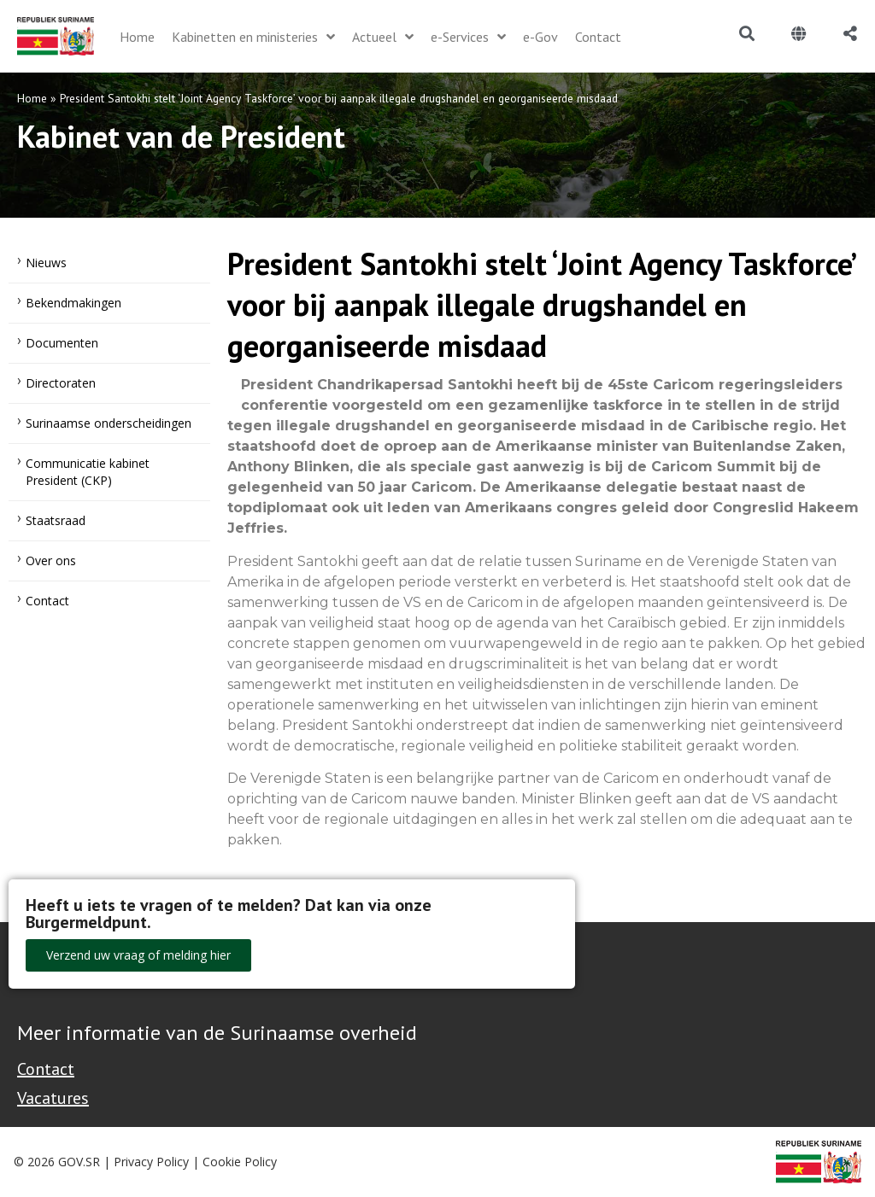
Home (32, 98)
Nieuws (46, 262)
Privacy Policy (151, 1161)
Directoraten (61, 383)
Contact (47, 601)
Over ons (51, 560)
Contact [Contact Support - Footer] (45, 1069)
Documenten (62, 343)
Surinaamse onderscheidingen (108, 423)
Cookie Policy (240, 1161)
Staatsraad (55, 520)
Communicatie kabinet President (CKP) (88, 471)
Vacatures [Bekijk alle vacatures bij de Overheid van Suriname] (53, 1098)
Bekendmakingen (73, 303)
